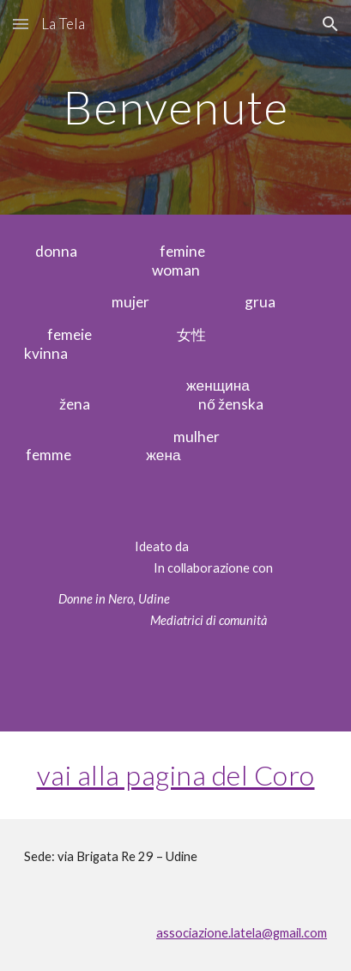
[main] (175, 107)
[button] (20, 23)
